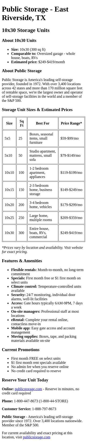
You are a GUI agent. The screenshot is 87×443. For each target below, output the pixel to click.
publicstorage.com (28, 389)
